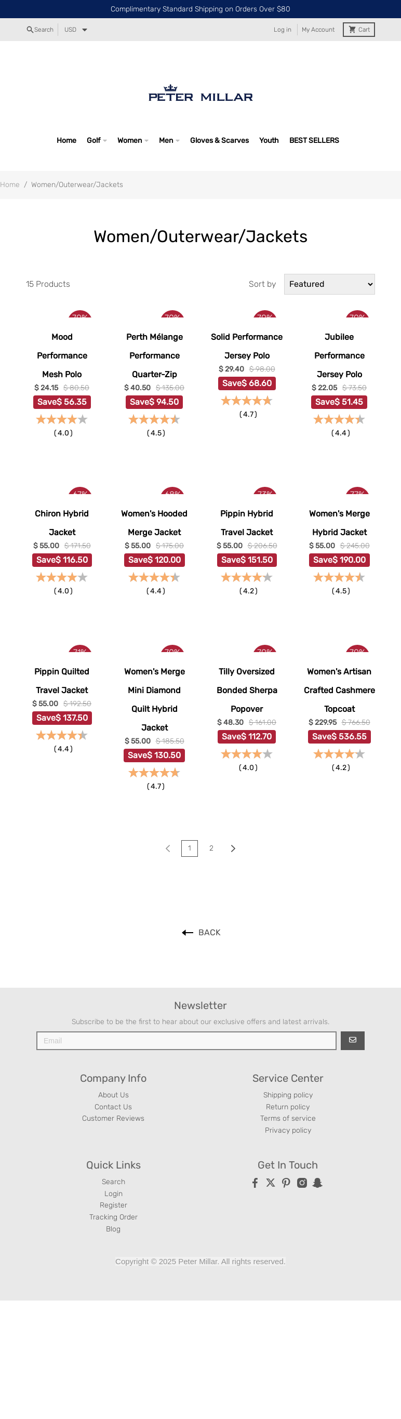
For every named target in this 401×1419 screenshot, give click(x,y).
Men (166, 140)
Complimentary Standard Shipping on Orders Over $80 (200, 9)
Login (113, 1193)
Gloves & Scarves (219, 140)
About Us (113, 1095)
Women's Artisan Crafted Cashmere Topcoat (339, 690)
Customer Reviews (113, 1118)
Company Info (113, 1078)
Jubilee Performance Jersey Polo (339, 355)
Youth (269, 140)
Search (113, 1181)
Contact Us (113, 1107)
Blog (113, 1229)
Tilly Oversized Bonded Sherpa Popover (247, 690)
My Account (318, 29)
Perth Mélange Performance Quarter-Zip (154, 355)
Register (113, 1205)
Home (66, 140)
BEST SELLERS (314, 140)
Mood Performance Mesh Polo (62, 355)
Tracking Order (113, 1217)
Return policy (288, 1107)
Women (129, 140)
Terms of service (288, 1118)
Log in (282, 29)
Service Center (288, 1078)
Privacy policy (288, 1130)
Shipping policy (288, 1095)
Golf (93, 140)
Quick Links (113, 1165)
